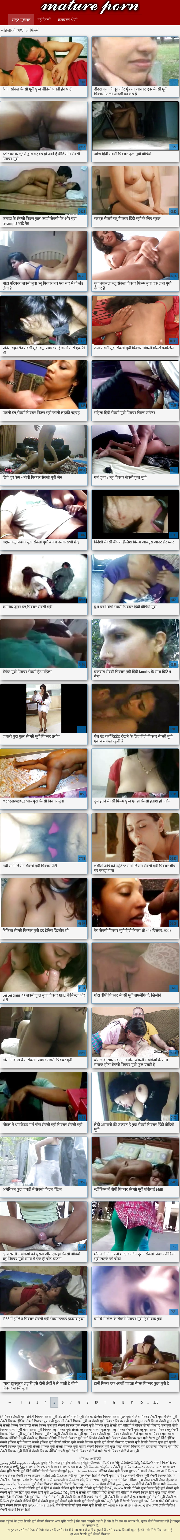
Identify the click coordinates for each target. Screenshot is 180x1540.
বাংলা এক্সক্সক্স (69, 1467)
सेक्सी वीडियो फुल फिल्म (139, 1488)
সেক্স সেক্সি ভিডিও (163, 1505)
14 (132, 1402)
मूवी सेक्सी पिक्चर (150, 1434)
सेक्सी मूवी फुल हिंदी (12, 1493)
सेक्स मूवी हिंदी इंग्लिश (162, 1438)
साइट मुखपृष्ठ (21, 20)
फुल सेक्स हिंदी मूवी (37, 1493)
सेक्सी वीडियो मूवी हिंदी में (91, 1488)
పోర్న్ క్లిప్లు (19, 1467)
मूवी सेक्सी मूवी (98, 1505)
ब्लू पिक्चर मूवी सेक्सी (65, 1430)
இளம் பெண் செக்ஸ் (83, 1471)
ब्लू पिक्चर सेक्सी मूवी (125, 1430)
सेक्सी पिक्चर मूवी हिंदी (164, 1447)
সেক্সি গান (53, 1467)
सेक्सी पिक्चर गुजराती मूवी (123, 1442)
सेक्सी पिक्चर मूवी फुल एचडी (104, 1447)
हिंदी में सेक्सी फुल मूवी (45, 1501)
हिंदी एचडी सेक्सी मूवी (94, 1497)
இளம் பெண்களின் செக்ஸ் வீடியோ (66, 1480)
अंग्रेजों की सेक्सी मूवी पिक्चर (75, 1417)
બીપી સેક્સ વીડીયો (120, 1505)
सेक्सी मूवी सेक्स (78, 1505)
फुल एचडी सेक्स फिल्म (32, 1425)
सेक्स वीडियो (107, 1484)
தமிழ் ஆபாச (125, 1484)
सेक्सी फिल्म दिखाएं (28, 1476)
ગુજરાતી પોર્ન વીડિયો (41, 1505)
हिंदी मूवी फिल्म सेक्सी (37, 1497)
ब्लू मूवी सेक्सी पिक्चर (153, 1430)
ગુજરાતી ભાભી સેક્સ (142, 1471)
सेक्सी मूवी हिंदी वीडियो (27, 1471)
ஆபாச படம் (89, 1484)
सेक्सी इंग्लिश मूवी (11, 1480)
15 (141, 1402)
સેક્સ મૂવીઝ (142, 1505)
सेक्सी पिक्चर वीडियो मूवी (87, 1451)
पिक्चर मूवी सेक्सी (126, 1421)
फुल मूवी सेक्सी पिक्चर (61, 1425)
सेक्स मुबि (6, 1471)
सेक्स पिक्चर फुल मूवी (134, 1438)
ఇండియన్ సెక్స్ (59, 1493)
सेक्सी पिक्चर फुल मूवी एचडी (158, 1442)
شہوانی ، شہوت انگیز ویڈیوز (20, 1463)
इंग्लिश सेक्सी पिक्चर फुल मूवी (35, 1421)
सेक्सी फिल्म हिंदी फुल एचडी (150, 1493)
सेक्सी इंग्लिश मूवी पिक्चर (15, 1442)
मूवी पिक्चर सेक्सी (95, 1434)
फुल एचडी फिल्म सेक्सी (152, 1421)
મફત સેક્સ (7, 1476)
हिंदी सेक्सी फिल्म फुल (13, 1505)
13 (123, 1402)
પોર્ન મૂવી (107, 1501)
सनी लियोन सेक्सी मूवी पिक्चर (101, 1438)
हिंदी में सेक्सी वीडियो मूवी (60, 1488)
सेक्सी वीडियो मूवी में (31, 1488)
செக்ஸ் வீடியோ (102, 1463)
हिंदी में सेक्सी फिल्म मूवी (128, 1501)
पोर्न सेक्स (62, 1505)
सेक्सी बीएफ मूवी (139, 1476)
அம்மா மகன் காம (148, 1467)
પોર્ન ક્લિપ (151, 1501)
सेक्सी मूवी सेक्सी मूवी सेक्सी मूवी (80, 1501)
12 (114, 1402)
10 (96, 1402)
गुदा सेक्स (144, 1480)
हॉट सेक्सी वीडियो (20, 1501)
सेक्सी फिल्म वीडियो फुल (123, 1497)
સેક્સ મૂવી (100, 1480)
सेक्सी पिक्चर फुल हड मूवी (16, 1447)
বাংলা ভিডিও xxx (167, 1471)
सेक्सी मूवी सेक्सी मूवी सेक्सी (156, 1497)
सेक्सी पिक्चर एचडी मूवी (91, 1442)
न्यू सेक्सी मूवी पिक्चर (101, 1421)
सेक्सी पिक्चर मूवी (44, 1447)
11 (105, 1402)
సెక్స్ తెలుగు (115, 1488)
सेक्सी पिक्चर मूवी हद (136, 1447)
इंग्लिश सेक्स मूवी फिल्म (114, 1471)
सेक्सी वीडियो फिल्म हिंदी (15, 1510)
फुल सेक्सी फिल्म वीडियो (123, 1480)
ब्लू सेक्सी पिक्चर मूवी (36, 1434)
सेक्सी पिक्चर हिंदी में (162, 1476)
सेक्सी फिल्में (161, 1463)
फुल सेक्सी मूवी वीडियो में (119, 1425)
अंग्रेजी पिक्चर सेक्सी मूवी (41, 1417)
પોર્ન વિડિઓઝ (168, 1501)
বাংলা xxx (168, 1467)
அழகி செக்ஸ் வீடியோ (95, 1467)
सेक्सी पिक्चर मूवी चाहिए (71, 1447)
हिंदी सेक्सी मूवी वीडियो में (116, 1493)
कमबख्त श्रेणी (67, 20)
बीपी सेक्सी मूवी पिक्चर (37, 1430)
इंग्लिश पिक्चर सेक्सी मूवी (147, 1417)
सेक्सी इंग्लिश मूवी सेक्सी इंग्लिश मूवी (54, 1442)
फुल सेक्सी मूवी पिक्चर (89, 1425)
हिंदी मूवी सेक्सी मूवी (166, 1488)
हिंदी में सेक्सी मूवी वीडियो (85, 1493)
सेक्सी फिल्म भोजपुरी (54, 1471)
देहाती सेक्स (158, 1480)
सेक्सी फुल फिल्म (123, 1467)
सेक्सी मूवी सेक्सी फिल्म (65, 1497)
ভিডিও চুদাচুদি (80, 1463)
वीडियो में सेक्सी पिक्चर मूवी (65, 1438)
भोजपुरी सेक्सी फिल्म (67, 1484)
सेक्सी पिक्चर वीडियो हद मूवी (121, 1451)
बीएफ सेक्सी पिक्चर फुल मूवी (153, 1425)
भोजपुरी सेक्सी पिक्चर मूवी (66, 1434)
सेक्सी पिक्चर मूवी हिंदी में (15, 1451)
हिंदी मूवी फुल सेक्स (79, 1476)
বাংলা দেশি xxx (36, 1467)
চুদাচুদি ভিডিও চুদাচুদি (55, 1463)
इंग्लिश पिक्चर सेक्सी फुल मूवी (112, 1417)
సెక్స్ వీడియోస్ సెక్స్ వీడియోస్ (134, 1463)
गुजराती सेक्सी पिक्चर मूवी (71, 1421)
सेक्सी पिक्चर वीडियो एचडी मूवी (51, 1451)
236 (156, 1402)
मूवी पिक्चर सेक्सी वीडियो (122, 1434)
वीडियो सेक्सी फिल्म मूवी (151, 1484)
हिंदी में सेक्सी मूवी (103, 1476)
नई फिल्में (44, 20)
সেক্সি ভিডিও (30, 1480)
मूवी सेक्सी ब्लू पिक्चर (34, 1438)
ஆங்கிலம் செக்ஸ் (54, 1476)
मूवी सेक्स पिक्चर (42, 1484)
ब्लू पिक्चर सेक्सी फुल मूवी (96, 1430)
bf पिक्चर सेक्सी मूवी (13, 1417)
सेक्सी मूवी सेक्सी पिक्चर (90, 8)
